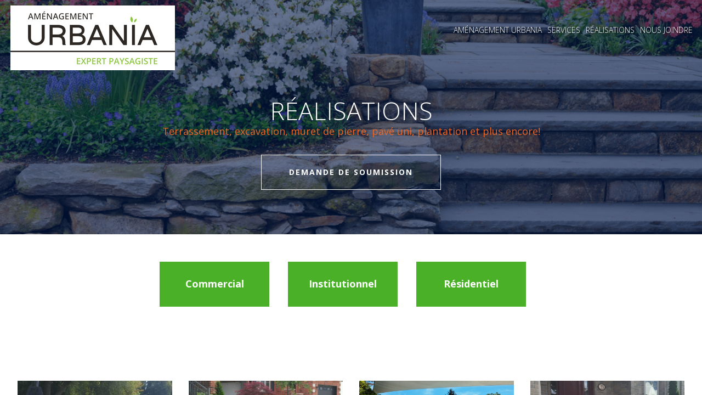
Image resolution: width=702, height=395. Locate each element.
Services (563, 30)
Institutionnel (343, 283)
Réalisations (610, 30)
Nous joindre (666, 30)
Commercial (214, 283)
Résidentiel (471, 283)
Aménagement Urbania (498, 30)
